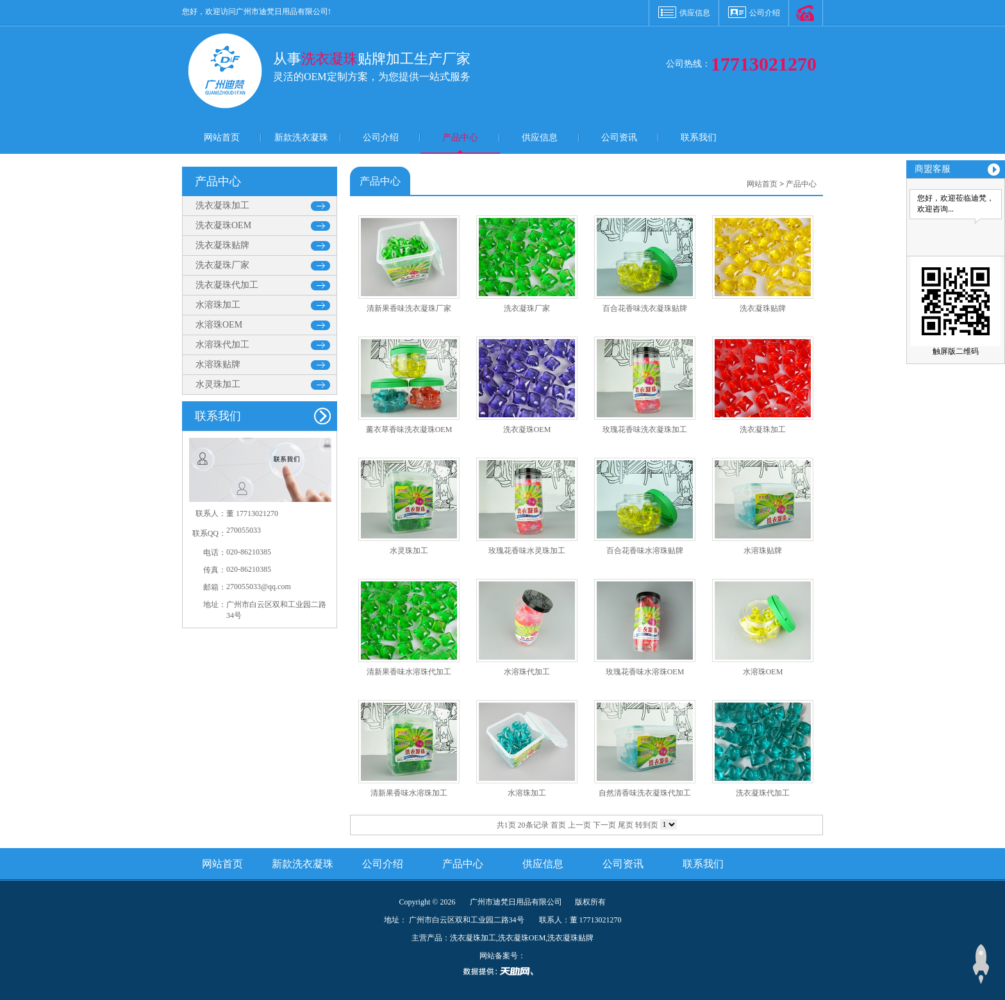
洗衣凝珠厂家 (222, 265)
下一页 (604, 825)
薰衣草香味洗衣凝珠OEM (409, 429)
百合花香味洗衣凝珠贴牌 (644, 308)
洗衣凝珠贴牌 (222, 245)
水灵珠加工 (217, 384)
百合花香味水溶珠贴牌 (644, 550)
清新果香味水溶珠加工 (408, 792)
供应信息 (694, 12)
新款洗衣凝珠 (301, 137)
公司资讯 (619, 137)
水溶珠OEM (218, 324)
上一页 (579, 825)
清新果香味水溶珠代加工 (409, 671)
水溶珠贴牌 (217, 364)
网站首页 (222, 137)
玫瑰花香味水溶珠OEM (645, 671)
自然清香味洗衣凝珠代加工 (645, 792)
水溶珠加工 (217, 305)
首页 (558, 825)
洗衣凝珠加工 (222, 205)
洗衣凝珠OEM (223, 225)
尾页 (625, 825)
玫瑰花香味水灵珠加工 (526, 550)
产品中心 (460, 137)
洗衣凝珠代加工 (226, 285)
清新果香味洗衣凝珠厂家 (409, 308)
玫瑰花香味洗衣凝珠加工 (644, 429)
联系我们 (699, 137)
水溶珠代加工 (222, 344)
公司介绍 (764, 12)
